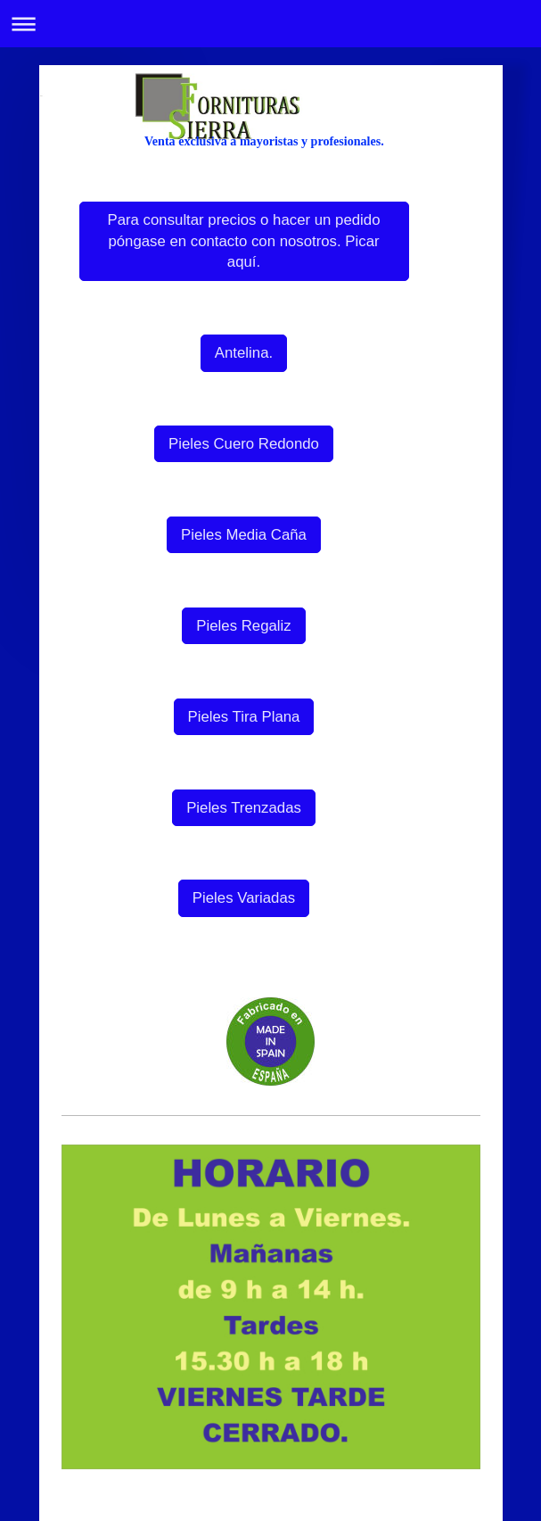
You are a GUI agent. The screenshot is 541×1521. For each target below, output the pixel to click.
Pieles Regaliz (243, 625)
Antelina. (244, 352)
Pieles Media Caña (244, 534)
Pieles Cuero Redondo (243, 443)
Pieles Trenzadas (243, 807)
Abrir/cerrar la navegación (270, 23)
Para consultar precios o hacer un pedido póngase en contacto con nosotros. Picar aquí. (244, 240)
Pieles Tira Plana (244, 716)
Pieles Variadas (244, 897)
